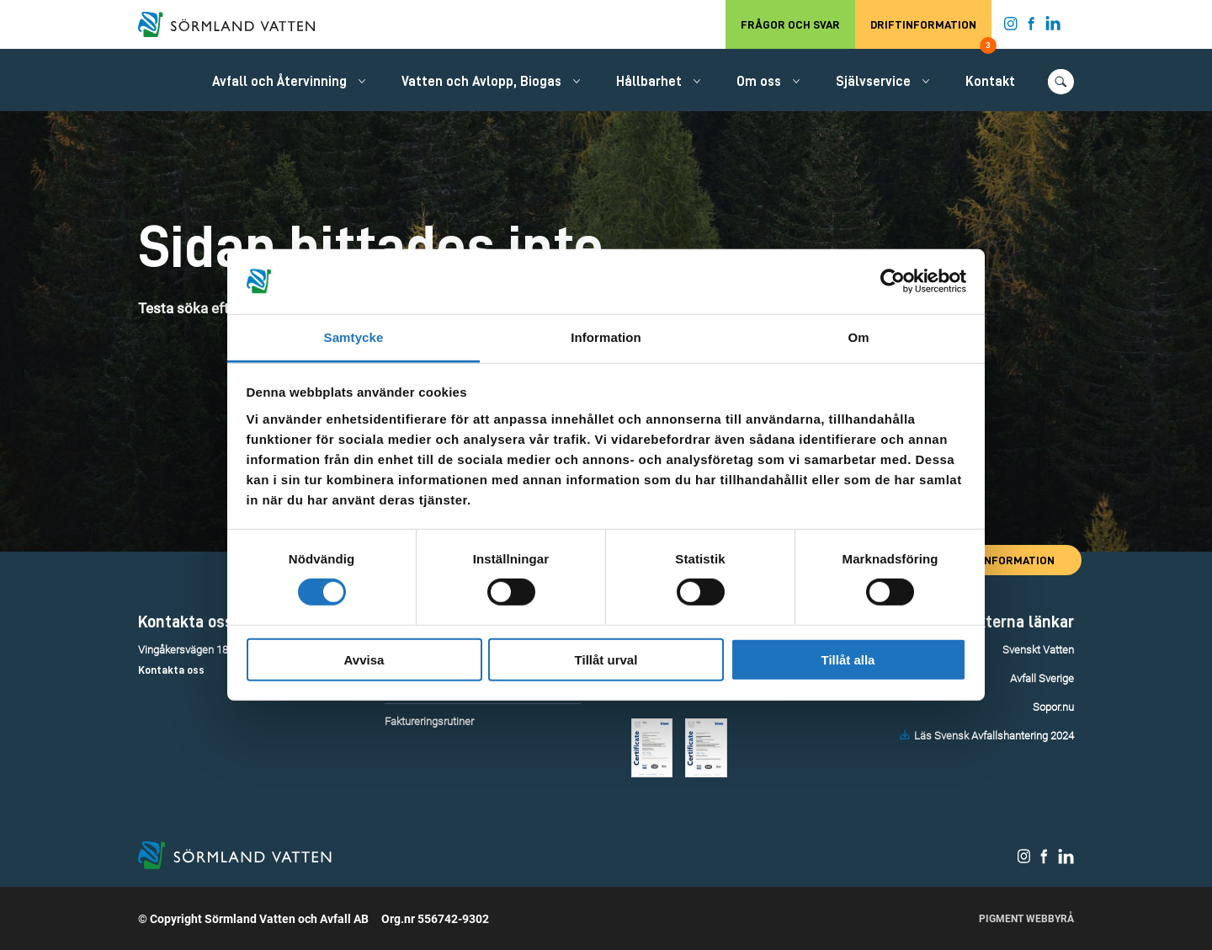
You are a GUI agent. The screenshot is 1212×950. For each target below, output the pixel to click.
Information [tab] (606, 337)
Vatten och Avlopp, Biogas (481, 81)
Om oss (758, 81)
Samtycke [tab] (354, 337)
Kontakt (990, 81)
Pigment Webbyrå (1026, 919)
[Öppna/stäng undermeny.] (362, 80)
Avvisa (364, 659)
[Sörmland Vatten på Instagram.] (1011, 27)
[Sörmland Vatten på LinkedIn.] (1053, 27)
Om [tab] (858, 337)
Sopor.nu (1053, 707)
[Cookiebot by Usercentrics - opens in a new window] (892, 281)
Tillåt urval (606, 659)
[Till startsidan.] (235, 24)
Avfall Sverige (1042, 678)
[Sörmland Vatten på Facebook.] (1031, 27)
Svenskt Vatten (1038, 649)
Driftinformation (930, 34)
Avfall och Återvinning (279, 81)
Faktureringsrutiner (429, 721)
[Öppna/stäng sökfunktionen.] (1061, 81)
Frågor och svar (790, 24)
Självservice (873, 81)
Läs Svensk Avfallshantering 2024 (994, 735)
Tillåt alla (848, 659)
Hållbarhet (649, 81)
